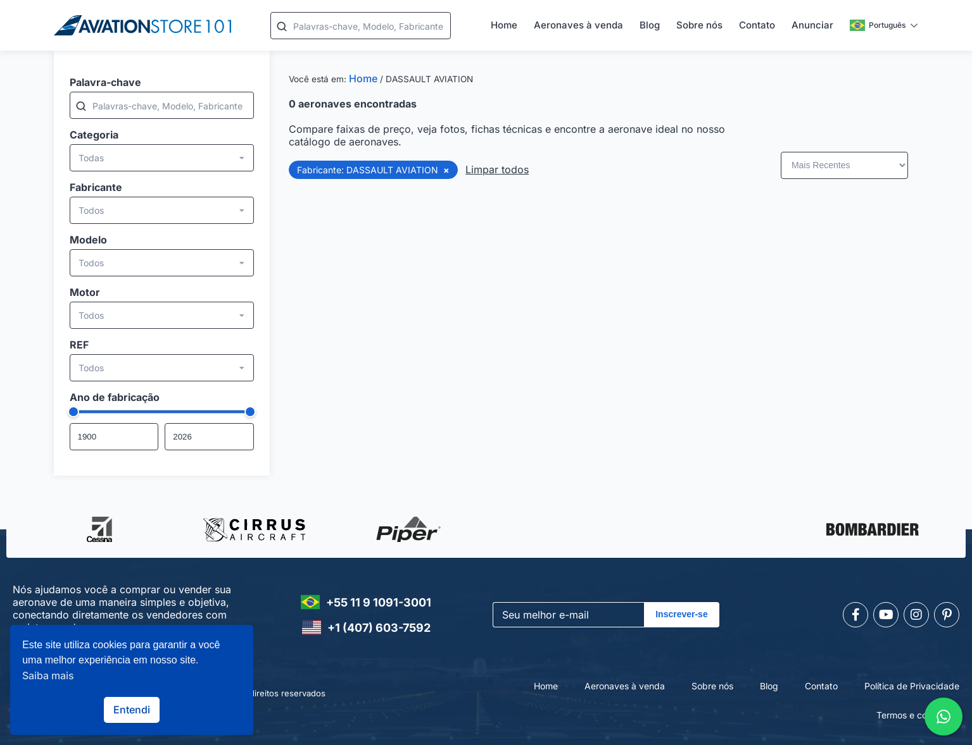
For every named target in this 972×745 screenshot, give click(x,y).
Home (504, 25)
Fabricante (96, 187)
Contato (757, 25)
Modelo (88, 239)
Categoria (94, 134)
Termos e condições (917, 715)
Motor (85, 292)
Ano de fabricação (115, 397)
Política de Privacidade (911, 685)
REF (79, 344)
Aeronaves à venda (578, 25)
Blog (650, 25)
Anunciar (812, 25)
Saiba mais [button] (48, 675)
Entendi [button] (131, 709)
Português (878, 25)
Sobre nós (699, 25)
